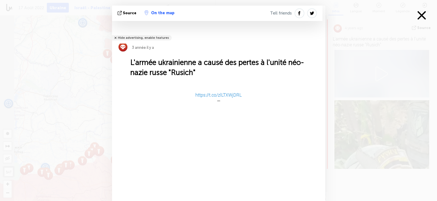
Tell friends (281, 13)
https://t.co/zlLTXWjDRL (218, 95)
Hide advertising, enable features (143, 38)
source (127, 13)
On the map (159, 12)
